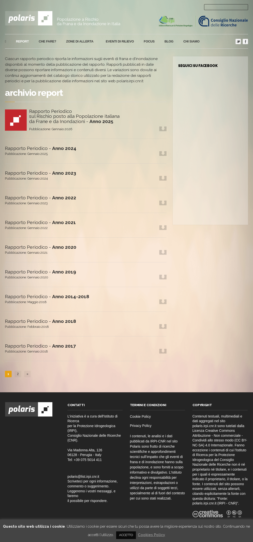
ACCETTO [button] (126, 535)
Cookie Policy (140, 416)
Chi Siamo (191, 41)
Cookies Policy (151, 535)
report (22, 41)
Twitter (238, 41)
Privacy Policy (140, 426)
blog (169, 41)
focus (149, 41)
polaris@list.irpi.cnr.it (83, 477)
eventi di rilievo (120, 41)
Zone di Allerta (79, 42)
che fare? (47, 41)
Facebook (245, 41)
